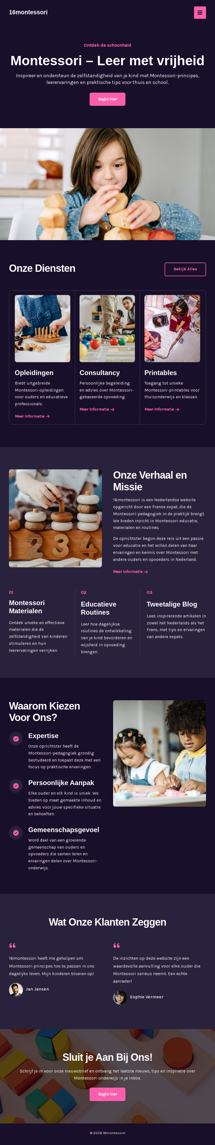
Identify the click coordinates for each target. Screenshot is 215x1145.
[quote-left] (12, 945)
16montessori (29, 12)
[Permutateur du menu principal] (200, 12)
